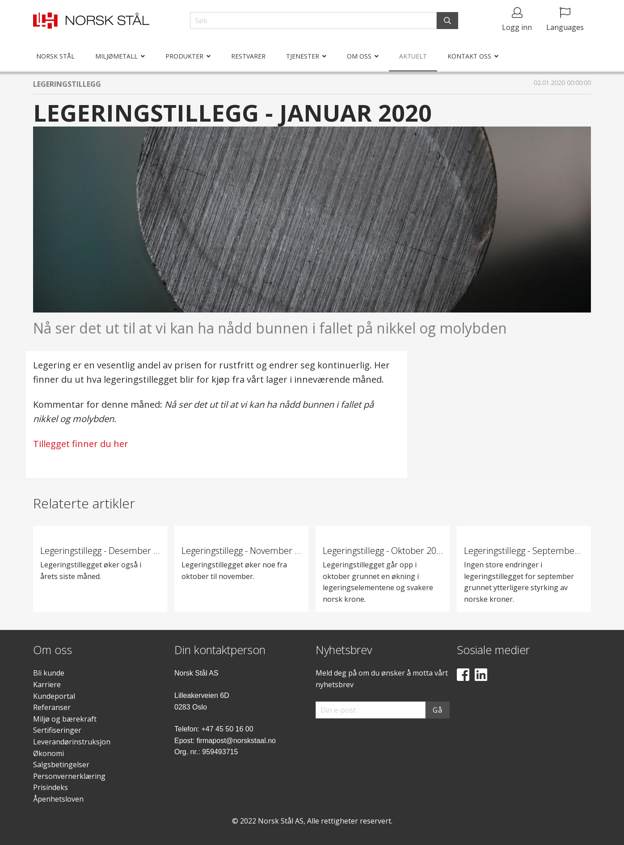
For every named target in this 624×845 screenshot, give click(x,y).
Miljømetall (116, 56)
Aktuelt (413, 56)
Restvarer (248, 56)
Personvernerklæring (69, 776)
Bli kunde (48, 673)
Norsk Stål (55, 56)
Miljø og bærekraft (65, 719)
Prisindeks (50, 787)
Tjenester (302, 56)
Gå (438, 710)
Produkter (184, 56)
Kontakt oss (469, 56)
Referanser (52, 707)
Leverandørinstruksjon (71, 742)
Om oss (359, 56)
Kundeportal (54, 696)
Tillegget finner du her (80, 444)
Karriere (47, 684)
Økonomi (48, 753)
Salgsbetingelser (61, 764)
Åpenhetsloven (58, 799)
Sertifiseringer (57, 730)
